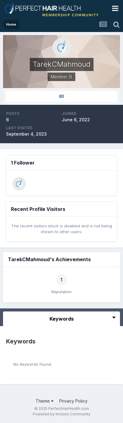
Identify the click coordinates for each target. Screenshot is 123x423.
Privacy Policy (73, 400)
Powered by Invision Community (62, 414)
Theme (44, 400)
